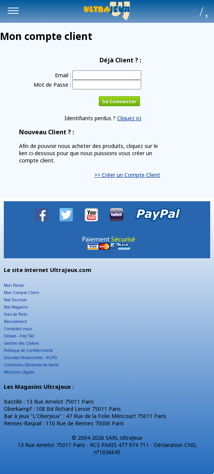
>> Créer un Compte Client (127, 174)
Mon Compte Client (21, 292)
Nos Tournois (15, 299)
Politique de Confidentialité (28, 350)
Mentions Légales (19, 372)
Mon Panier (14, 285)
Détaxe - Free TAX (19, 336)
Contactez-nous (18, 328)
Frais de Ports (15, 314)
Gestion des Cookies (21, 343)
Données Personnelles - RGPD (30, 357)
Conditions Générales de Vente (31, 364)
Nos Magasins (16, 307)
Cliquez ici (129, 118)
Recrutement (15, 321)
